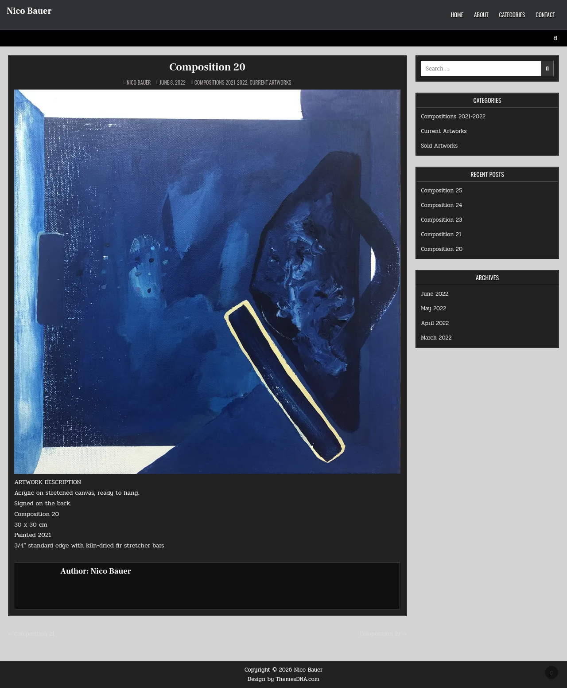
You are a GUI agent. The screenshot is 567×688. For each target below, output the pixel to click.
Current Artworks (270, 82)
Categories (512, 14)
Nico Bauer (29, 11)
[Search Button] (555, 38)
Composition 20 (207, 67)
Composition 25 (441, 190)
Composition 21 (441, 234)
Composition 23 (441, 219)
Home (457, 14)
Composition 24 (441, 205)
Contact (545, 14)
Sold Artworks (439, 145)
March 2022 (436, 337)
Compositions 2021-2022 (221, 82)
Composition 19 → (383, 633)
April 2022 (435, 323)
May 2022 (433, 308)
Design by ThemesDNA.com (283, 679)
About (481, 14)
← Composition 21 (31, 633)
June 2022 (434, 293)
